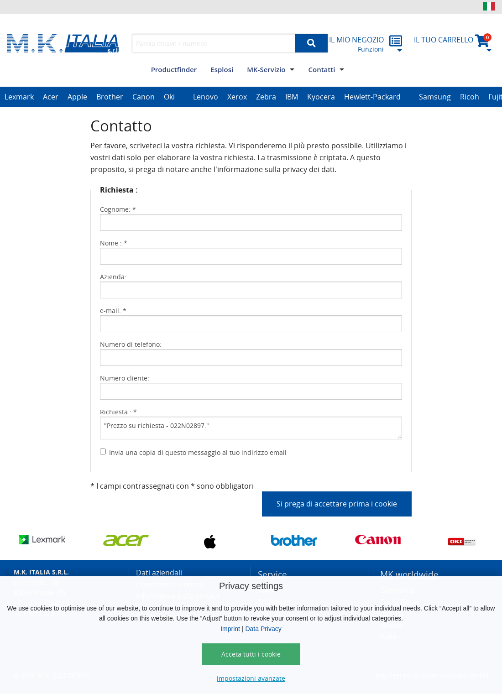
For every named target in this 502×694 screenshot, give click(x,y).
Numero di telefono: (131, 344)
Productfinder (174, 69)
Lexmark (19, 97)
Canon (143, 97)
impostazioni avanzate (251, 678)
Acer (50, 97)
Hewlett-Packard (372, 97)
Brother (109, 97)
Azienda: (113, 276)
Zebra (266, 97)
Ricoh (469, 97)
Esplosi (221, 69)
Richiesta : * (118, 411)
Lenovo (205, 97)
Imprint (230, 628)
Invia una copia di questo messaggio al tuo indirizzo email (198, 452)
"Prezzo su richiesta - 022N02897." (251, 428)
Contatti (321, 69)
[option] (19, 97)
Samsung (435, 97)
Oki (169, 97)
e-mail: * (113, 310)
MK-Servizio (266, 69)
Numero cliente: (124, 378)
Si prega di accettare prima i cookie (337, 504)
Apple (77, 97)
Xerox (237, 97)
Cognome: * (118, 209)
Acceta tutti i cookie (251, 654)
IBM (291, 97)
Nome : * (113, 243)
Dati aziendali (159, 573)
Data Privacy (263, 628)
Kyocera (321, 97)
